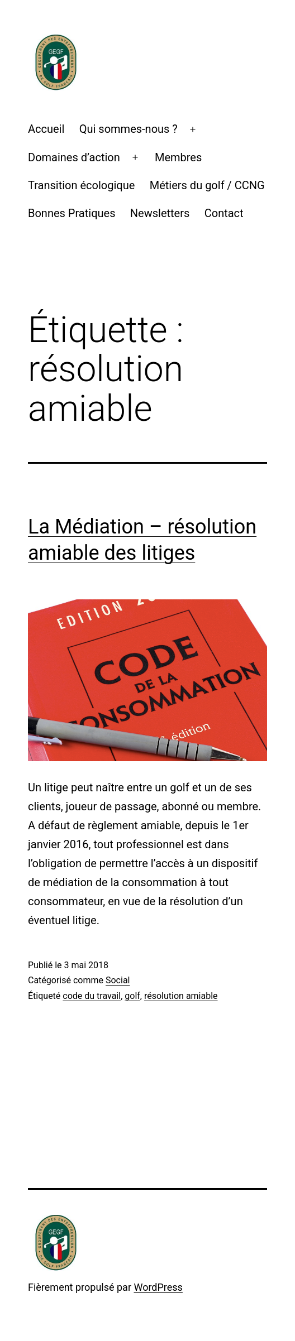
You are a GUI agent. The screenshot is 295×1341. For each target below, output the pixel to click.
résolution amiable (181, 996)
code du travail (92, 996)
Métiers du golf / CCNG (207, 185)
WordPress (158, 1287)
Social (118, 980)
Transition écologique (81, 185)
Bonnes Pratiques (71, 213)
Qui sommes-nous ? (128, 129)
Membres (178, 157)
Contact (224, 213)
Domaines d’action (74, 157)
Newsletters (159, 213)
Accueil (46, 129)
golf (132, 996)
